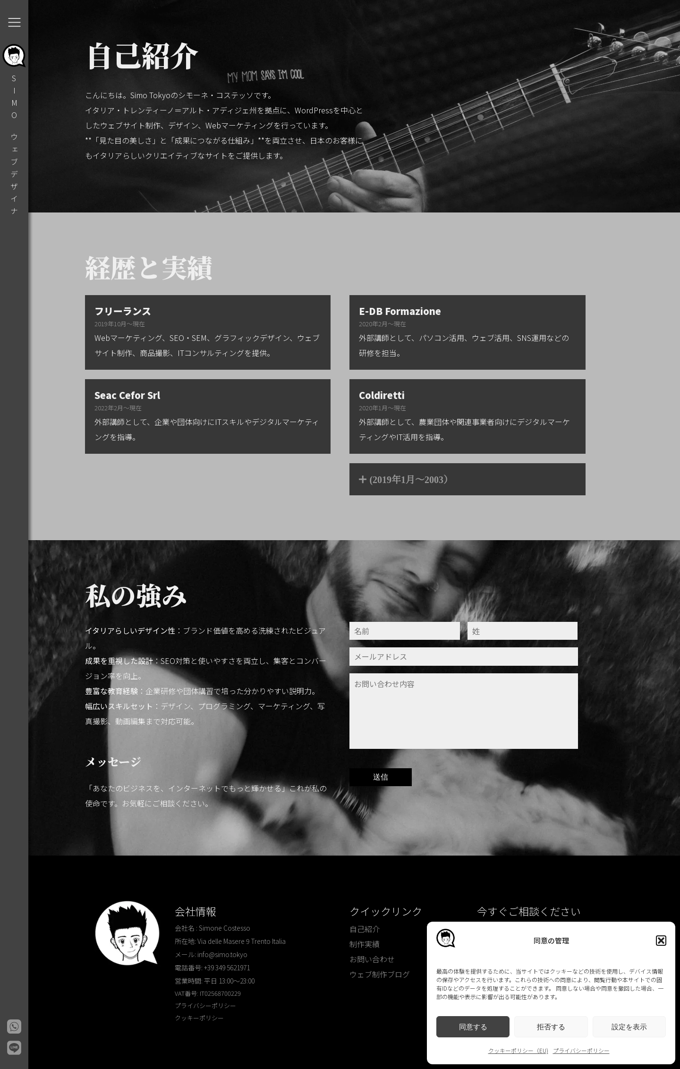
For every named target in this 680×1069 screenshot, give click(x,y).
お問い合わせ (372, 959)
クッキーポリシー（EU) (518, 1050)
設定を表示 (629, 1027)
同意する (473, 1027)
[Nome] (404, 631)
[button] (661, 940)
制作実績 (364, 944)
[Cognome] (523, 631)
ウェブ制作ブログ (379, 974)
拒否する (551, 1027)
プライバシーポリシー (581, 1050)
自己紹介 (364, 928)
